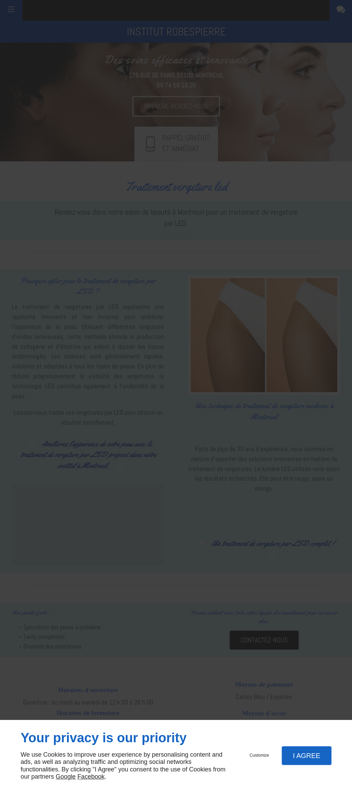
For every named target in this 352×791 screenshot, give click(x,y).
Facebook (90, 776)
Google (66, 776)
